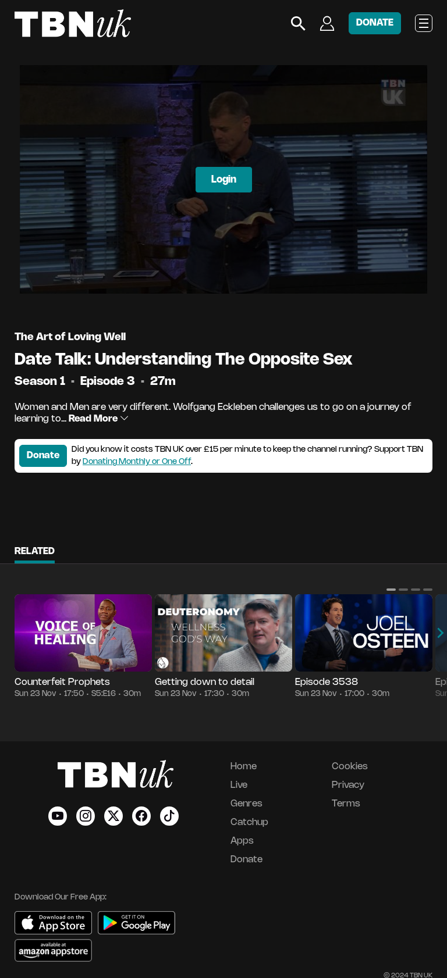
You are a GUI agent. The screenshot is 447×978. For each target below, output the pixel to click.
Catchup (249, 822)
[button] (391, 589)
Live (238, 785)
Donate (43, 455)
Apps (242, 841)
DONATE (374, 23)
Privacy (348, 785)
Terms (346, 803)
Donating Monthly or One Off (137, 462)
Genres (246, 803)
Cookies (350, 766)
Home (243, 766)
